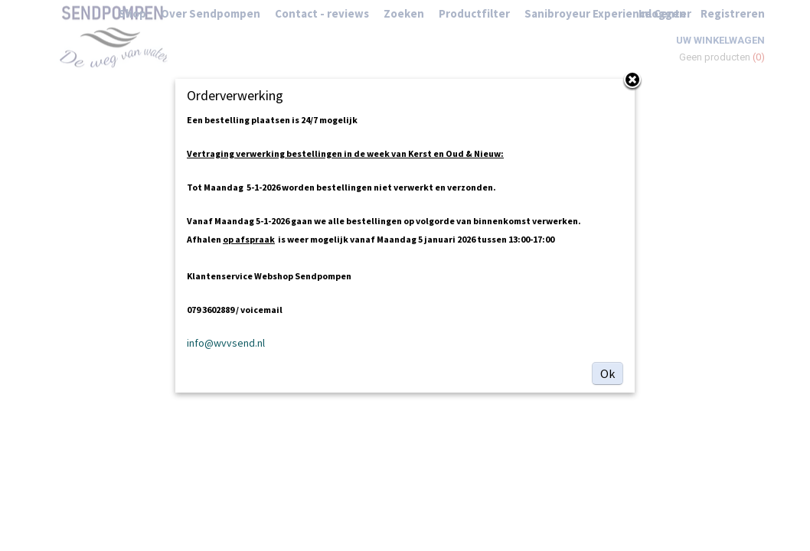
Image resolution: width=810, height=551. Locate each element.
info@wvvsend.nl (226, 343)
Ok (607, 373)
